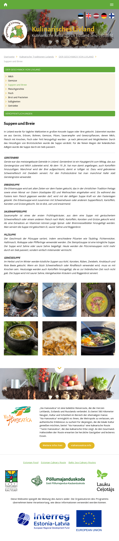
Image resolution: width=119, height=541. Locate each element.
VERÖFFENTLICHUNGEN (18, 113)
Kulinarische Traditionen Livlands (36, 56)
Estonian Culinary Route (53, 462)
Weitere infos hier (52, 445)
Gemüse (12, 80)
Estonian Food (30, 462)
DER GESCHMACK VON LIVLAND (76, 56)
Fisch (10, 93)
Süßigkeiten (14, 101)
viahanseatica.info (81, 445)
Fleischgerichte (16, 88)
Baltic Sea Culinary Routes (82, 462)
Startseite (9, 56)
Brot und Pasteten (18, 97)
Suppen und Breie (13, 61)
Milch (10, 76)
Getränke (13, 105)
